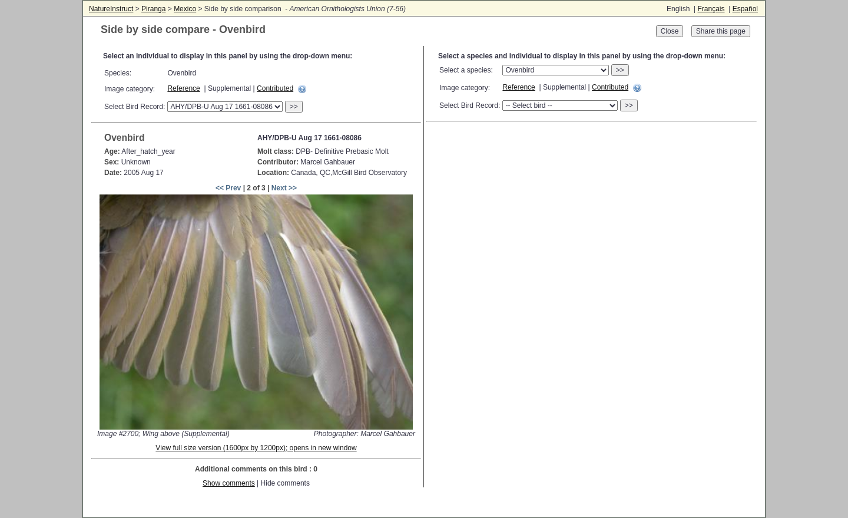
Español (745, 9)
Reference (183, 88)
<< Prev (228, 188)
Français (710, 9)
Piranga (153, 9)
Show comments (229, 483)
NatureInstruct (111, 9)
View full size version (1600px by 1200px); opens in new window (255, 448)
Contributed (275, 88)
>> (294, 107)
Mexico (185, 9)
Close (670, 31)
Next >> (284, 188)
